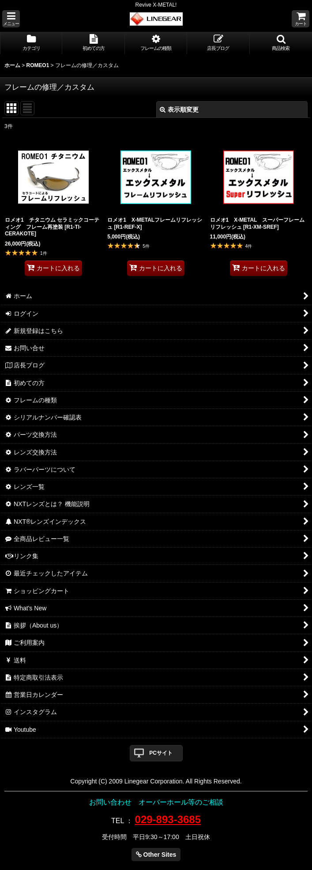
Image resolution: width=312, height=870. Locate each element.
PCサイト (161, 753)
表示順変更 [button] (179, 109)
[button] (11, 18)
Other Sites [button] (156, 854)
